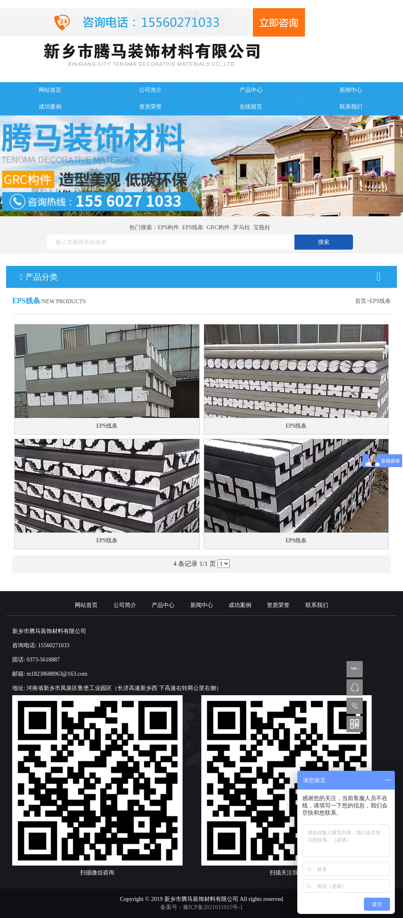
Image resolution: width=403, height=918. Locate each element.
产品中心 (251, 90)
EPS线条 (192, 227)
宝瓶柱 (261, 227)
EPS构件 (168, 227)
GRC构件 (218, 227)
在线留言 (251, 107)
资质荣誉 (150, 107)
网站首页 (50, 90)
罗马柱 (241, 227)
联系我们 (351, 107)
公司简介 (150, 90)
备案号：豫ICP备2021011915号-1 (201, 907)
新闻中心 (351, 90)
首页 (360, 301)
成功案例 (50, 107)
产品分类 (201, 277)
